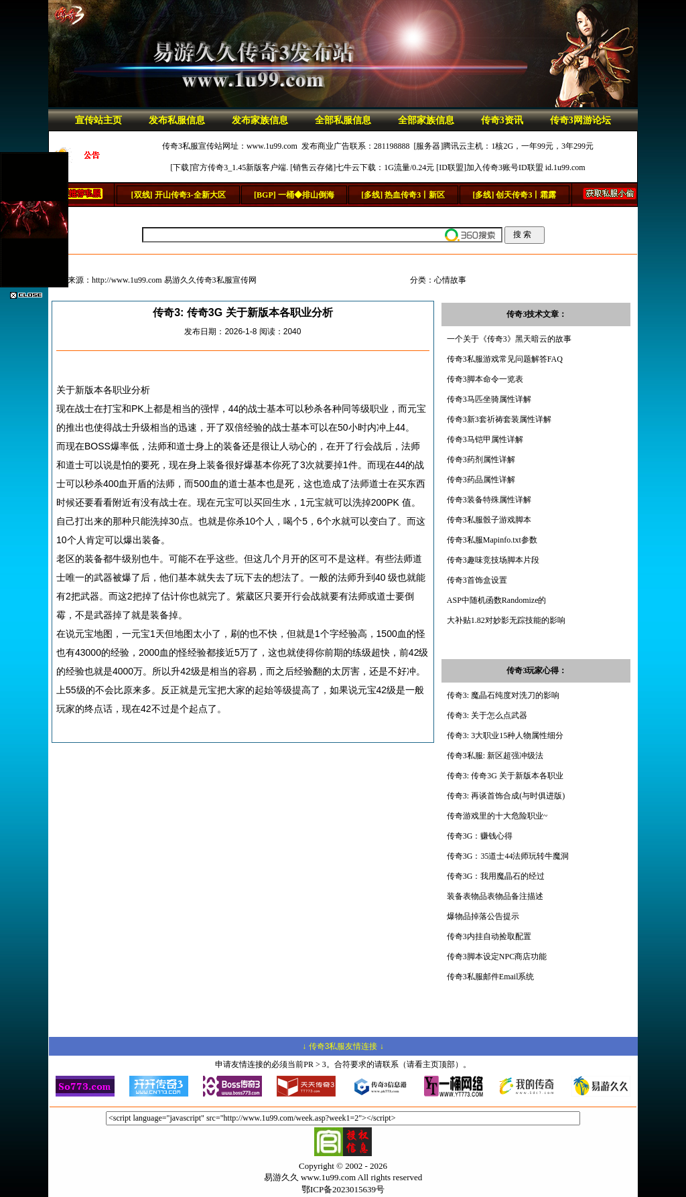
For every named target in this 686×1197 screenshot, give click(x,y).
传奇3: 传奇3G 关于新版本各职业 (505, 775)
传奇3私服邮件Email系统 (491, 976)
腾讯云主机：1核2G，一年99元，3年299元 (518, 146)
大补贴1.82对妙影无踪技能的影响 (506, 620)
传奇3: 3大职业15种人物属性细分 (505, 735)
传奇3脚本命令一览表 (485, 379)
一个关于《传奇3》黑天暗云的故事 (509, 339)
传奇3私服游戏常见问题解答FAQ (505, 359)
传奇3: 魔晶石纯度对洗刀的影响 (503, 695)
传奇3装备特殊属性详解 (489, 499)
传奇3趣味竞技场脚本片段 (493, 560)
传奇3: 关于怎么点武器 (487, 715)
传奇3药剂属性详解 (481, 459)
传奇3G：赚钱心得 (480, 836)
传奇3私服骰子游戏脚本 (489, 519)
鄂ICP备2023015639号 (343, 1189)
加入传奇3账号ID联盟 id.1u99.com (526, 167)
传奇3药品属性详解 (481, 479)
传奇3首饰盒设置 (477, 580)
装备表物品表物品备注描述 (495, 896)
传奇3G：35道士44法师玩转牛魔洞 (508, 856)
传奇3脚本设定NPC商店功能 (497, 956)
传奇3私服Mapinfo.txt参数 (492, 540)
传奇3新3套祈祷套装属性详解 (499, 419)
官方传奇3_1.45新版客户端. (240, 167)
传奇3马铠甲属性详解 (485, 439)
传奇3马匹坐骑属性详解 (489, 399)
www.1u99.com (272, 146)
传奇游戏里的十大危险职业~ (497, 816)
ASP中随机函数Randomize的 (497, 600)
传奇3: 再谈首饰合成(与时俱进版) (506, 795)
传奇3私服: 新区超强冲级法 (495, 755)
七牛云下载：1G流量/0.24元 (385, 167)
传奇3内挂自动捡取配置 (489, 936)
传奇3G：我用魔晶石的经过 (496, 876)
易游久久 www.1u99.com (310, 1177)
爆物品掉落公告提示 (483, 916)
